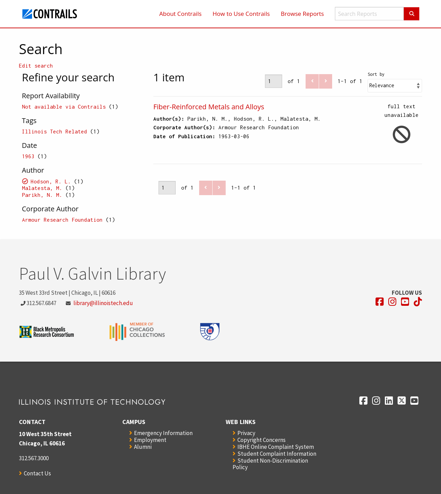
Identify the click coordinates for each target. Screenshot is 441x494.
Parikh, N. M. (42, 195)
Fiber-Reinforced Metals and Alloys (208, 106)
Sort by (376, 74)
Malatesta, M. (42, 188)
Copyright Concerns (261, 440)
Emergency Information (163, 433)
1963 (28, 156)
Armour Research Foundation (62, 219)
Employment (150, 440)
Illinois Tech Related (54, 131)
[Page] (273, 81)
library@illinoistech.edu (103, 303)
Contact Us (37, 473)
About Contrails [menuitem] (180, 14)
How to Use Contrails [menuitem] (241, 14)
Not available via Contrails (64, 106)
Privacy (246, 433)
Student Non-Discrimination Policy (270, 464)
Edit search (36, 65)
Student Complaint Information (276, 453)
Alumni (143, 447)
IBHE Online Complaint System (275, 447)
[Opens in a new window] (380, 301)
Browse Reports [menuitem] (302, 14)
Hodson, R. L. (51, 181)
